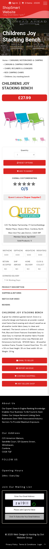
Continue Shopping (25, 376)
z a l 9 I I (22, 503)
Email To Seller (24, 360)
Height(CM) (30, 250)
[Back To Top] (45, 544)
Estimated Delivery (11, 276)
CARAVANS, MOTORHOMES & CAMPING (26, 60)
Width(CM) (7, 250)
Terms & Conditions (27, 544)
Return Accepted (7, 263)
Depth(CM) (18, 250)
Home (5, 60)
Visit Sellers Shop (25, 383)
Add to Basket (25, 171)
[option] (24, 120)
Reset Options (25, 163)
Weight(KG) (41, 250)
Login (39, 544)
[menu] (44, 3)
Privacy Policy (12, 544)
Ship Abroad (17, 263)
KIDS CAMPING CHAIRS (14, 72)
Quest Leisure (24, 197)
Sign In (13, 3)
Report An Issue (25, 368)
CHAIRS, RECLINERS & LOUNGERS (18, 68)
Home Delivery (29, 263)
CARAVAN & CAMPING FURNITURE (18, 64)
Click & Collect (40, 263)
